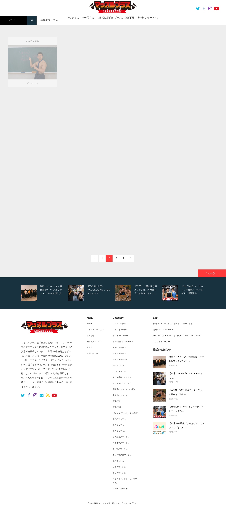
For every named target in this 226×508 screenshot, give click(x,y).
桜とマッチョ (118, 365)
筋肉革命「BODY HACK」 (164, 330)
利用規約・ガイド (94, 341)
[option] (44, 293)
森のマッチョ (118, 461)
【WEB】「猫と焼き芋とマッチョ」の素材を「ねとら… (186, 392)
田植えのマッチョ (120, 395)
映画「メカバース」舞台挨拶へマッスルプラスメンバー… (186, 359)
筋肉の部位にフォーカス (123, 341)
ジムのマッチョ (119, 324)
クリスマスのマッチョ (122, 455)
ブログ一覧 (209, 273)
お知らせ (90, 335)
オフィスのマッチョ (121, 335)
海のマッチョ (118, 425)
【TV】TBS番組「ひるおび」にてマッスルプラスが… (186, 425)
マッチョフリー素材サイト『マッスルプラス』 (118, 503)
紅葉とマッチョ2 (120, 359)
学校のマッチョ (119, 419)
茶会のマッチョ (119, 473)
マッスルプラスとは (95, 330)
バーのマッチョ (119, 371)
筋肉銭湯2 (117, 407)
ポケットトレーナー (161, 341)
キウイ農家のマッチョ (122, 377)
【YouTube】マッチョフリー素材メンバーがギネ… (186, 408)
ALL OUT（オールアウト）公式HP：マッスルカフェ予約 (177, 335)
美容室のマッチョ (120, 449)
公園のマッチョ (119, 467)
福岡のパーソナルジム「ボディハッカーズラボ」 (173, 324)
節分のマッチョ (119, 347)
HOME (89, 324)
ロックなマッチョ (120, 330)
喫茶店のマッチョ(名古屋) (124, 389)
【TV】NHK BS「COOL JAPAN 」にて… (186, 375)
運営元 (89, 347)
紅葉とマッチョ (119, 353)
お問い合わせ (92, 353)
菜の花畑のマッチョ (121, 437)
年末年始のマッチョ (121, 443)
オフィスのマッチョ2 (122, 383)
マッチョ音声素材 (120, 488)
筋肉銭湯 (116, 401)
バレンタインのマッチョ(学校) (125, 413)
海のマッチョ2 (119, 431)
